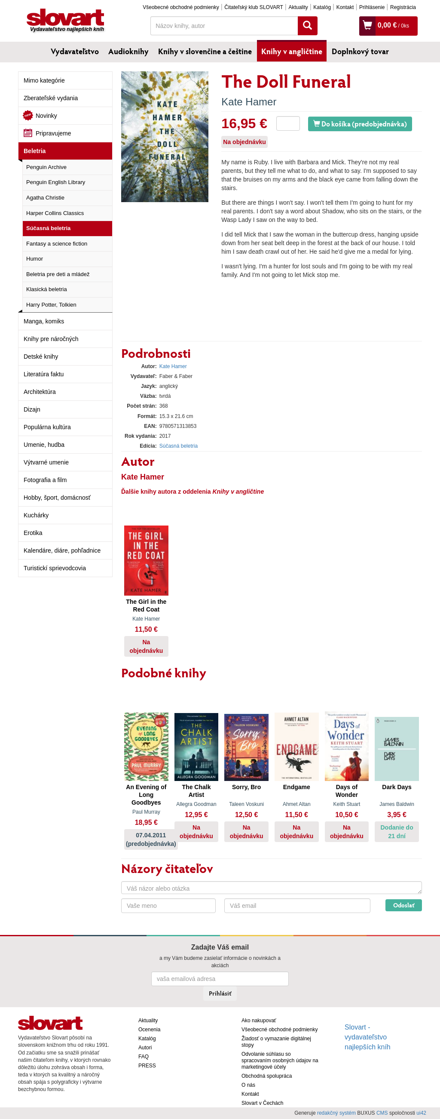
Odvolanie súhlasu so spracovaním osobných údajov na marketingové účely (279, 1060)
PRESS (147, 1066)
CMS (382, 1113)
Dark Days (397, 787)
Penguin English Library (55, 182)
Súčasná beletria (48, 228)
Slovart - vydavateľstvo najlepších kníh (368, 1037)
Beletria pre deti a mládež (57, 274)
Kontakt (345, 7)
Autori (145, 1048)
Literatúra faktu (44, 374)
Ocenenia (149, 1030)
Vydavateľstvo (75, 51)
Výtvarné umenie (46, 462)
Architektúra (40, 391)
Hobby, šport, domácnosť (57, 497)
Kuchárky (36, 515)
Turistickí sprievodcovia (55, 568)
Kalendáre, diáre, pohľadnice (62, 550)
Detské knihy (41, 356)
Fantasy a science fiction (56, 243)
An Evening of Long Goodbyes (146, 795)
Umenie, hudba (44, 444)
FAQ (143, 1057)
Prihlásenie (372, 7)
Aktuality (298, 7)
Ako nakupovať (258, 1021)
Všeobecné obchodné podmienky (181, 7)
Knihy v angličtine (291, 51)
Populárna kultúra (47, 427)
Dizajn (32, 409)
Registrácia (403, 7)
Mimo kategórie (44, 80)
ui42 (421, 1113)
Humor (34, 258)
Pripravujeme (53, 133)
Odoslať (403, 905)
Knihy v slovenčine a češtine (205, 51)
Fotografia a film (45, 479)
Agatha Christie (45, 197)
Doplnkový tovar (360, 51)
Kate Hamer (248, 102)
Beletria (35, 151)
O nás (248, 1085)
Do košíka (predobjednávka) (360, 123)
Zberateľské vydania (51, 98)
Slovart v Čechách (262, 1103)
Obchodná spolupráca (266, 1076)
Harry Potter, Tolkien (51, 304)
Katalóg (322, 7)
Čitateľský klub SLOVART (253, 7)
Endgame (296, 787)
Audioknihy (128, 51)
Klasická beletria (46, 289)
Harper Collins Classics (55, 213)
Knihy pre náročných (51, 338)
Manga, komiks (44, 321)
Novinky (46, 115)
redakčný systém (336, 1113)
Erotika (33, 532)
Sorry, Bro (246, 787)
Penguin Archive (46, 167)
